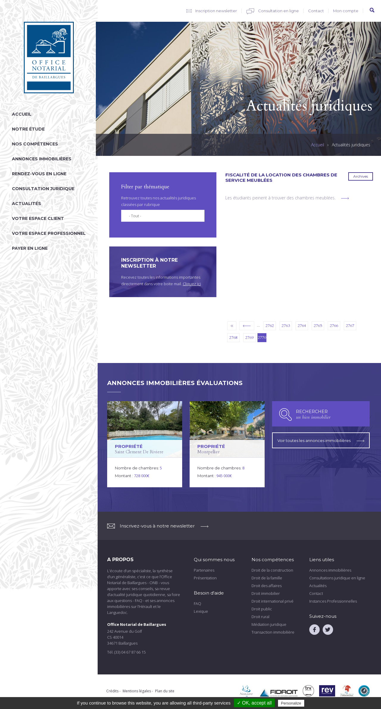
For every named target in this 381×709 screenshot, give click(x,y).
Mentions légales (137, 691)
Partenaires (204, 570)
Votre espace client (38, 218)
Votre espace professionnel (49, 233)
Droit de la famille (267, 577)
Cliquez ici (192, 283)
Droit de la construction (272, 570)
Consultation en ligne (278, 10)
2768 (233, 337)
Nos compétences (35, 144)
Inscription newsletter (216, 10)
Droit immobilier (266, 593)
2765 (318, 325)
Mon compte (345, 10)
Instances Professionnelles (333, 601)
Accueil (22, 114)
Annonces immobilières (41, 159)
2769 (249, 337)
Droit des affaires (267, 585)
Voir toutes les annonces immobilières (320, 439)
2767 (350, 325)
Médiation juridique (269, 624)
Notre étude (28, 129)
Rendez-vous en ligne (39, 173)
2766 (334, 325)
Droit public (262, 608)
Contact (316, 10)
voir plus (345, 198)
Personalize (291, 703)
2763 (286, 325)
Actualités (26, 203)
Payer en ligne (30, 248)
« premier (231, 325)
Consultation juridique (43, 188)
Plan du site (164, 691)
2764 (302, 325)
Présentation (205, 577)
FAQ (197, 603)
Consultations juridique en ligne (337, 577)
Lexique (201, 611)
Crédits (112, 691)
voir (144, 444)
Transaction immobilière (273, 632)
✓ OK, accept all (254, 702)
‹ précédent (246, 325)
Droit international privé (272, 601)
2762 (270, 325)
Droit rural (260, 616)
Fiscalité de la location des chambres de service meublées (281, 177)
